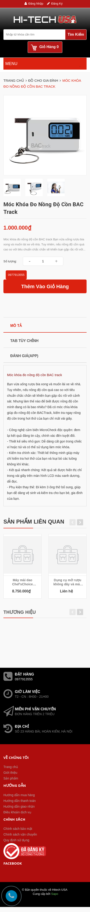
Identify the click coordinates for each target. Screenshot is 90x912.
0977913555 (16, 275)
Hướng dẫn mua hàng (19, 795)
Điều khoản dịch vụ (17, 812)
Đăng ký (57, 3)
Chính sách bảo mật (17, 829)
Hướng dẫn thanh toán (19, 801)
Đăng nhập (35, 3)
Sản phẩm (10, 778)
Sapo (54, 894)
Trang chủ (10, 767)
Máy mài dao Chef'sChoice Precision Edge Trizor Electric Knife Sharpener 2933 (22, 582)
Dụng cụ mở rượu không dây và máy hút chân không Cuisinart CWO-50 (67, 582)
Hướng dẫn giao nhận (19, 806)
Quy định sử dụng (16, 840)
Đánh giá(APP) (24, 356)
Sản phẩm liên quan (33, 521)
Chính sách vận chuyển (20, 834)
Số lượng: (10, 261)
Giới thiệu (10, 772)
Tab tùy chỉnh (24, 341)
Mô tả (16, 326)
